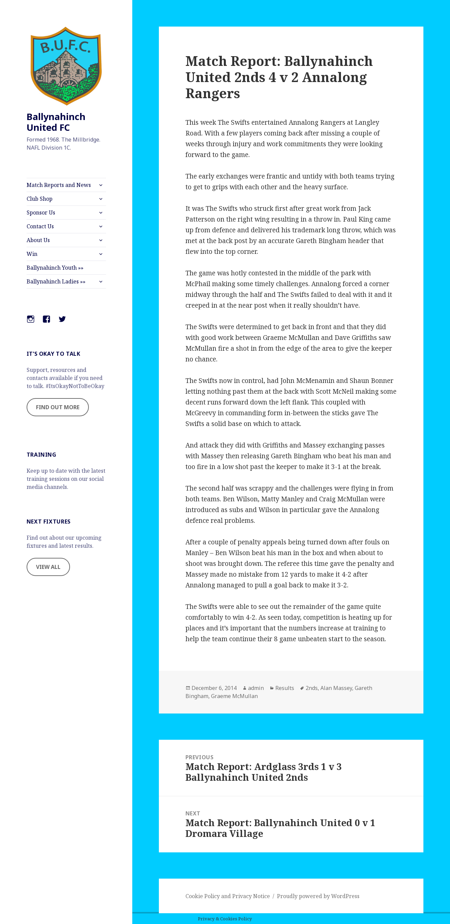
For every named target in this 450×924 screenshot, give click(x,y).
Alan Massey (336, 688)
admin (256, 688)
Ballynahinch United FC (56, 121)
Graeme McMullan (234, 696)
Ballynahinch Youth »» (55, 267)
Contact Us (40, 226)
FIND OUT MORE (57, 407)
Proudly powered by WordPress (318, 896)
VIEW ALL (48, 567)
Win (32, 254)
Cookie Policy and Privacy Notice (227, 896)
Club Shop (40, 198)
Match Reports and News (59, 185)
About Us (38, 240)
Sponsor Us (41, 212)
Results (284, 688)
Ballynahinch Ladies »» (56, 281)
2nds (312, 688)
